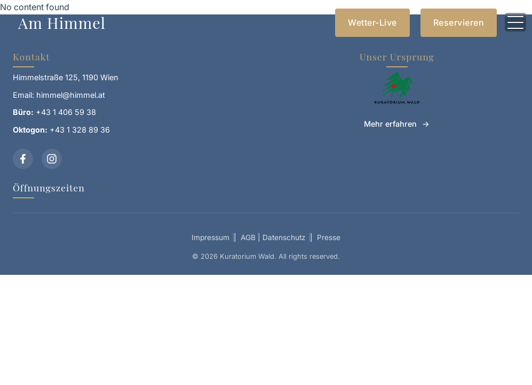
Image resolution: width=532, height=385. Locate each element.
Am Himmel (62, 22)
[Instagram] (52, 159)
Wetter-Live (372, 22)
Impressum (210, 237)
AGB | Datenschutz (273, 237)
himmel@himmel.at (70, 94)
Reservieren (459, 22)
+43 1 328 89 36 (80, 129)
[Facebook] (23, 159)
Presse (328, 237)
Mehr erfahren (390, 123)
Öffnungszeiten (49, 187)
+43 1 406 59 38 (66, 112)
